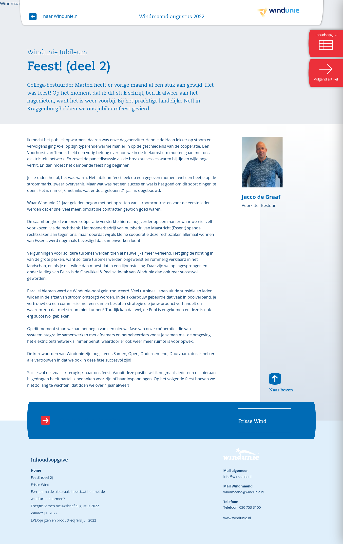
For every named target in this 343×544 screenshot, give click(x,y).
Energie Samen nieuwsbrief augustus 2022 (65, 506)
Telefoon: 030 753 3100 (242, 507)
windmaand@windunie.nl (243, 492)
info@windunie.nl (237, 476)
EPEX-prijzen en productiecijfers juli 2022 (63, 520)
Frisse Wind (40, 484)
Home (36, 470)
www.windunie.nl (237, 518)
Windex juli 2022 (44, 513)
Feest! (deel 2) (42, 477)
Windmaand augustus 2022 (171, 17)
